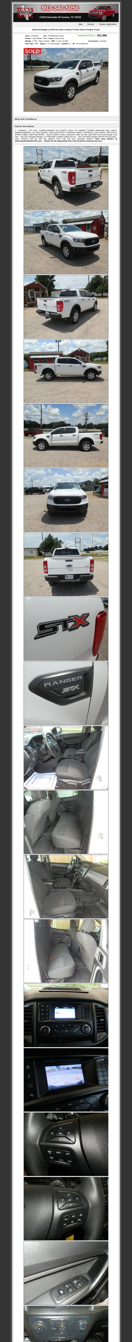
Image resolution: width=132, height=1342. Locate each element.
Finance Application (108, 24)
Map (80, 24)
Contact (90, 24)
